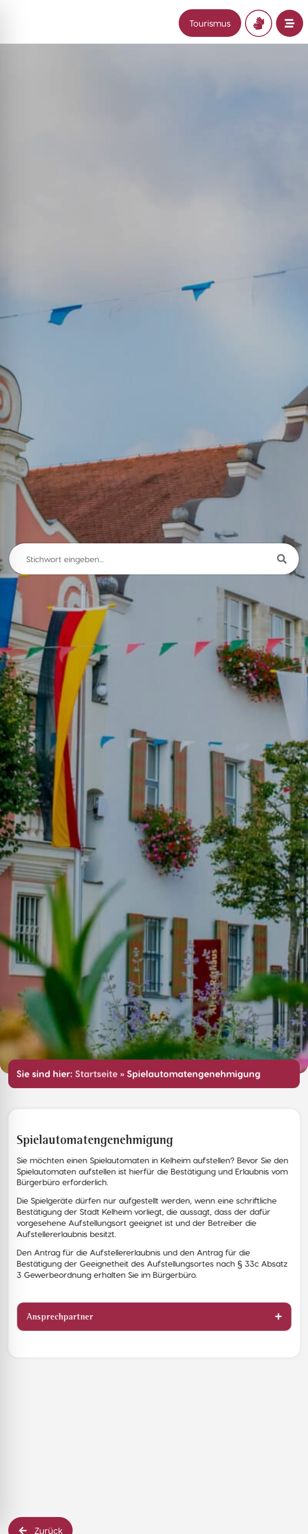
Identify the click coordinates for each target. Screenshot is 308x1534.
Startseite (96, 1073)
